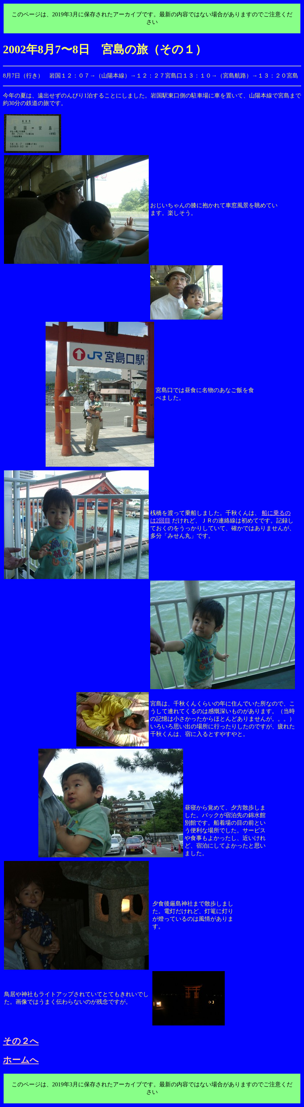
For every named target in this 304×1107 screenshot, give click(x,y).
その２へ (21, 1041)
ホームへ (21, 1060)
